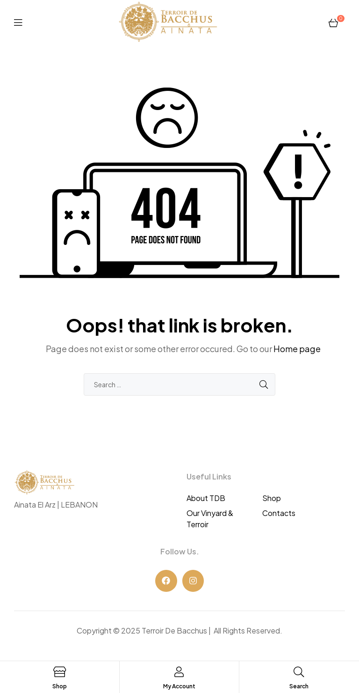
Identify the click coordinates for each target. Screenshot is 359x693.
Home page (297, 348)
